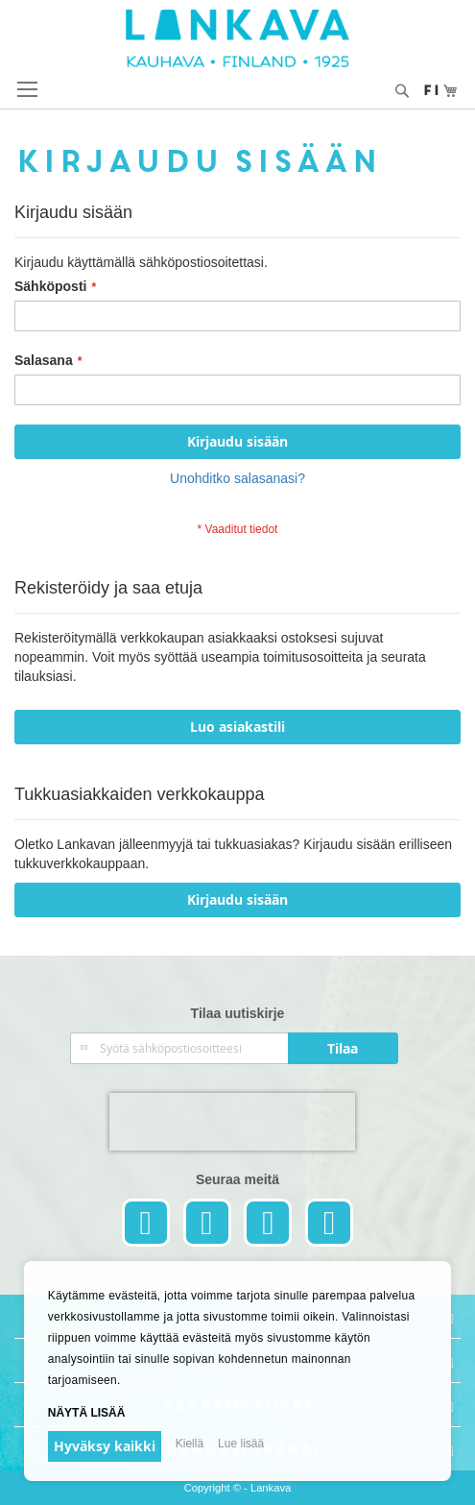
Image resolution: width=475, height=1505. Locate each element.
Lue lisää (241, 1443)
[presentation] (232, 1122)
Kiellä (189, 1443)
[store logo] (237, 38)
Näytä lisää (87, 1413)
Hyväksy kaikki (104, 1446)
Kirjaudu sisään (237, 899)
